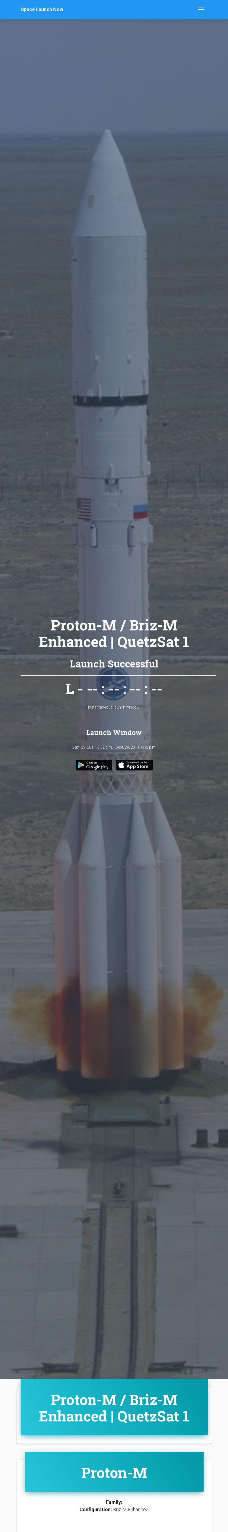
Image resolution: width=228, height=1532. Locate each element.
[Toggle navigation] (201, 9)
